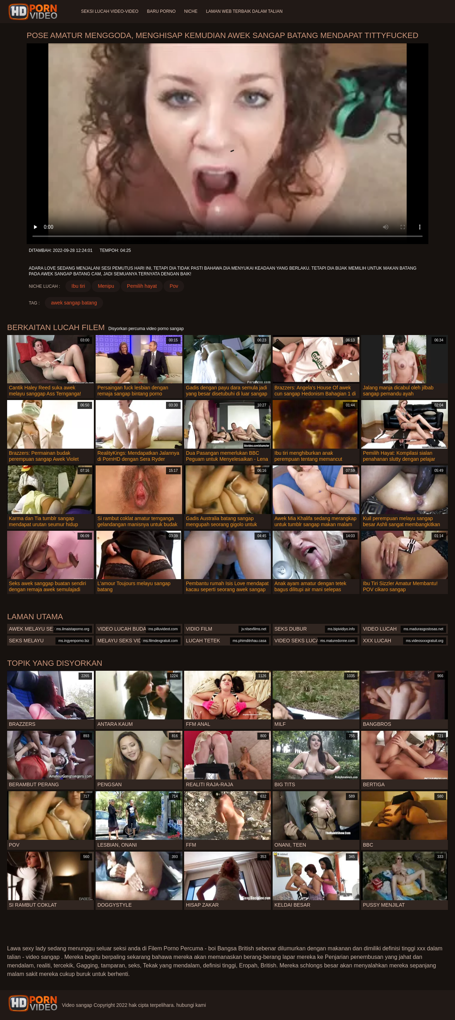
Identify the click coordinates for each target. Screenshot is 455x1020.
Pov (174, 286)
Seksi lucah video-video (109, 11)
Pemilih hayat (142, 286)
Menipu (106, 286)
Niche (190, 11)
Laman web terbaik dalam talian (244, 11)
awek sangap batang (74, 303)
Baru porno (161, 11)
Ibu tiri (78, 286)
